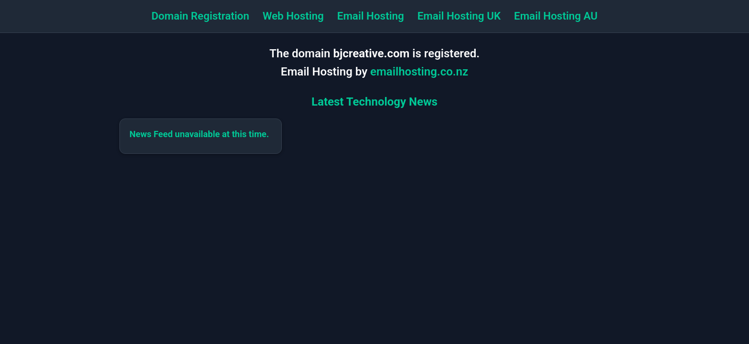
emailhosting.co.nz (419, 71)
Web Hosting (293, 16)
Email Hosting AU (556, 16)
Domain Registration (200, 16)
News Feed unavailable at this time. (199, 134)
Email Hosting (370, 16)
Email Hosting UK (459, 16)
